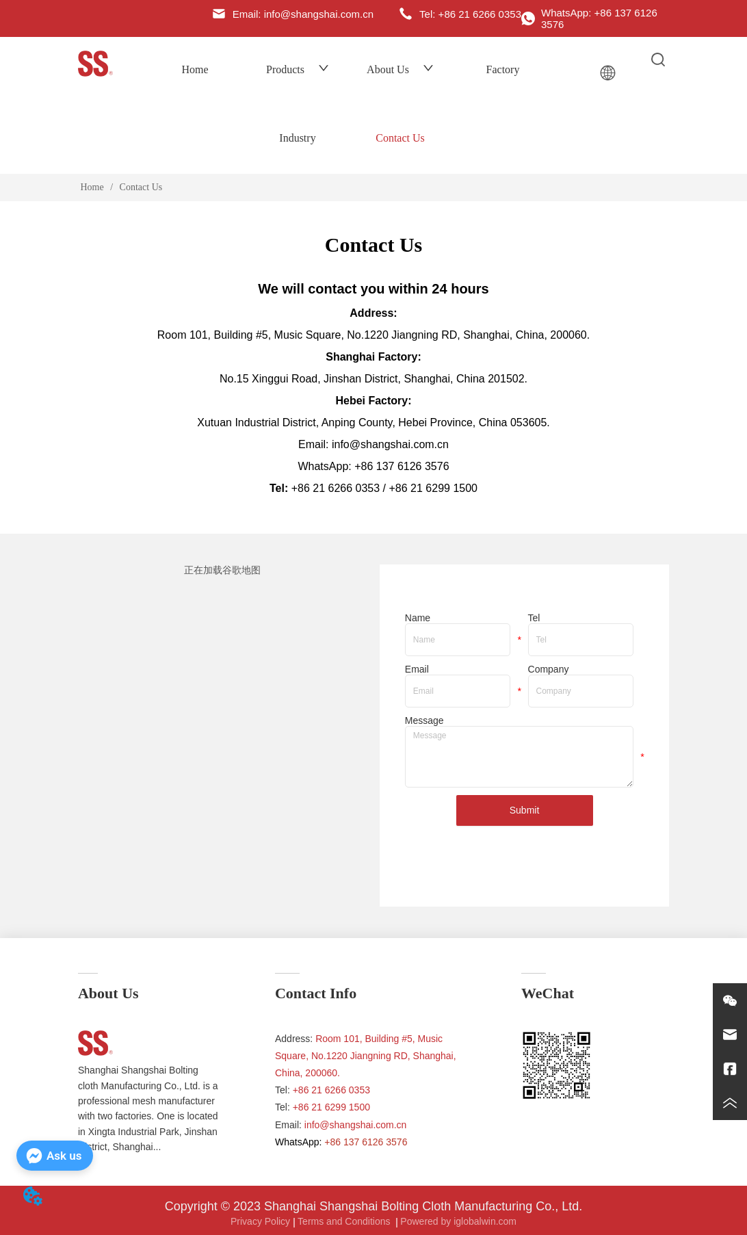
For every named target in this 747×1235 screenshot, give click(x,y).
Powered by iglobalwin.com (458, 1221)
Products (297, 69)
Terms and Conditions (345, 1221)
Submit (525, 810)
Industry (297, 138)
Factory (503, 69)
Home (194, 69)
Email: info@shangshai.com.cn (373, 444)
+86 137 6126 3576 (401, 466)
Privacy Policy (260, 1221)
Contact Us (400, 138)
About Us (400, 69)
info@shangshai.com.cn (355, 1124)
